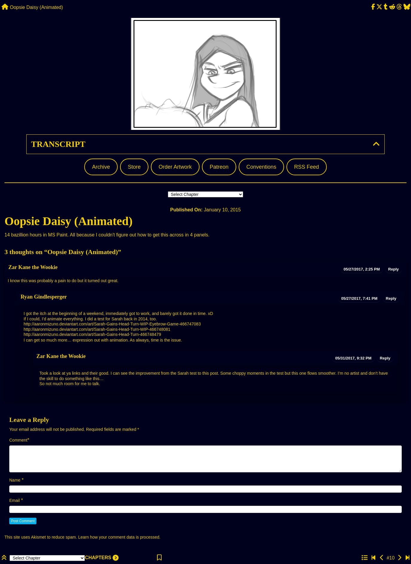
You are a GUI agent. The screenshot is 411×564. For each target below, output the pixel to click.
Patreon (219, 167)
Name (14, 480)
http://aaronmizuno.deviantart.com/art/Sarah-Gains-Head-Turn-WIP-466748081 (97, 329)
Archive (101, 167)
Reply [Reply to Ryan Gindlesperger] (391, 298)
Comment (18, 440)
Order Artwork (175, 167)
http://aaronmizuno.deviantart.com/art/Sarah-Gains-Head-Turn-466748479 (92, 334)
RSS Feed (306, 167)
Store (134, 167)
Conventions (261, 167)
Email (14, 500)
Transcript (58, 144)
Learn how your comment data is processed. (119, 537)
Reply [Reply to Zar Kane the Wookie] (393, 269)
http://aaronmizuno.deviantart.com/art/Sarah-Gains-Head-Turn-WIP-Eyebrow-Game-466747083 (112, 324)
